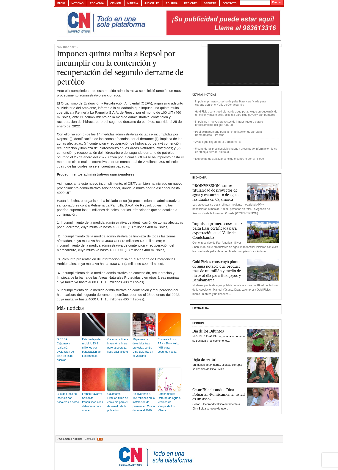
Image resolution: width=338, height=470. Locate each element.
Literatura (200, 308)
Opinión (115, 3)
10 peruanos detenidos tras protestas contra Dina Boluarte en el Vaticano (143, 347)
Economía (97, 3)
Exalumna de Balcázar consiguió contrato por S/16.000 (229, 158)
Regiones (190, 3)
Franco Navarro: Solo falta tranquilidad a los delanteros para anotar (92, 402)
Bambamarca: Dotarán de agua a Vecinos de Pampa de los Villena (169, 402)
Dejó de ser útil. (205, 359)
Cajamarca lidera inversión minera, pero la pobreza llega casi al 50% (117, 345)
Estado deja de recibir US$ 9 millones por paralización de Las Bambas (91, 347)
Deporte (210, 3)
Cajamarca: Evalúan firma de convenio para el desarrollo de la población (117, 402)
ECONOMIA (199, 177)
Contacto (229, 3)
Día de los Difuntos (208, 331)
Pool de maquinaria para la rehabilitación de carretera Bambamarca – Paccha (228, 133)
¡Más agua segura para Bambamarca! (218, 141)
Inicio (61, 3)
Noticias (78, 3)
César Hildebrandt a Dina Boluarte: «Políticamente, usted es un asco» (218, 394)
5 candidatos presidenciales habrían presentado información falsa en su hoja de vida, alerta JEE (236, 150)
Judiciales (151, 3)
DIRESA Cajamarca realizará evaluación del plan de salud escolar (66, 350)
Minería (132, 3)
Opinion (198, 323)
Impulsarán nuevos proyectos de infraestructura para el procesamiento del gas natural (229, 123)
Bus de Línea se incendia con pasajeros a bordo (68, 398)
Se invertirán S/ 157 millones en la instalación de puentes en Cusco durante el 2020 (144, 402)
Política (171, 3)
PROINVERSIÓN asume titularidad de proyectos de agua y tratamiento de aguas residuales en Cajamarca (215, 192)
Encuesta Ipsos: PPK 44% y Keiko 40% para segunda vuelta (168, 345)
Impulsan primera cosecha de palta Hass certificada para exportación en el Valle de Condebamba (230, 102)
